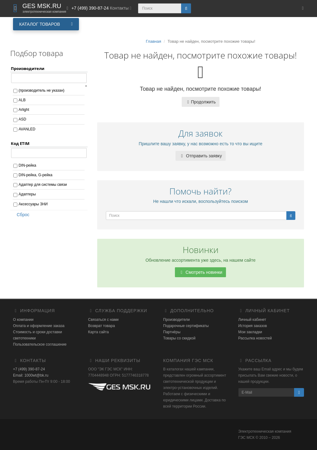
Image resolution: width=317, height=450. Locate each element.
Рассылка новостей (255, 338)
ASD (22, 119)
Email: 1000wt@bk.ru (30, 375)
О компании (23, 319)
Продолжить (200, 101)
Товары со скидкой (179, 338)
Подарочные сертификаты (186, 326)
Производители (176, 319)
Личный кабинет (252, 319)
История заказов (252, 326)
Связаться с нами (103, 319)
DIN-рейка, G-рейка (35, 175)
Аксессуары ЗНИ (33, 204)
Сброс (21, 214)
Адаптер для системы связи (43, 184)
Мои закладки (250, 332)
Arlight (24, 109)
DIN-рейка (27, 165)
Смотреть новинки (200, 272)
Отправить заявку (200, 155)
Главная (153, 41)
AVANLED (27, 129)
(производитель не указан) (41, 90)
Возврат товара (101, 326)
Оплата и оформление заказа (38, 326)
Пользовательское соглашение (40, 344)
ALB (22, 100)
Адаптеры (27, 194)
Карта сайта (98, 332)
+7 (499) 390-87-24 (29, 369)
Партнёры (171, 332)
